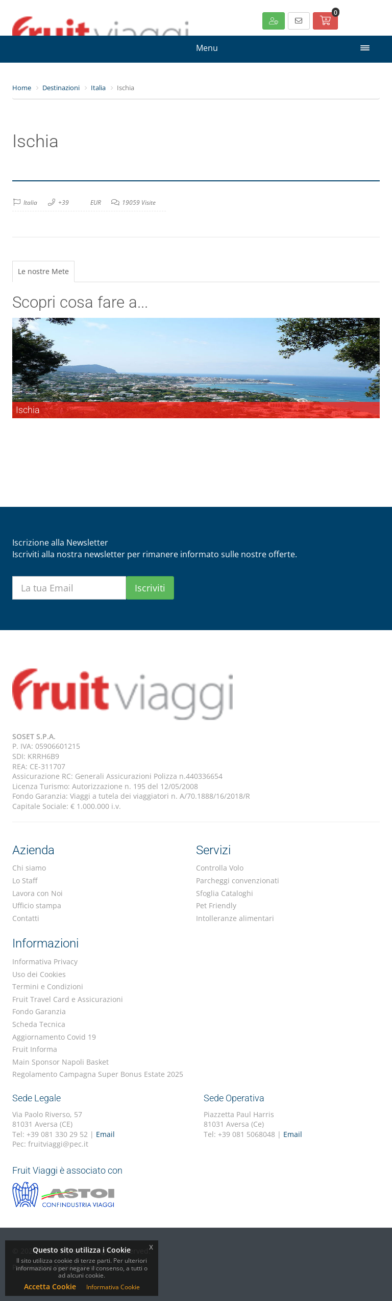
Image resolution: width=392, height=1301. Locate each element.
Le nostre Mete (43, 271)
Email (105, 1134)
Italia (98, 87)
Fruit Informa (34, 1049)
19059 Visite (139, 202)
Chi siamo (29, 868)
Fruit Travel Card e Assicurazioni (67, 999)
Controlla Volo (219, 868)
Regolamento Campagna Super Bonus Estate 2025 (97, 1074)
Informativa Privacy (45, 961)
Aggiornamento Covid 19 (54, 1037)
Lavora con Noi (37, 893)
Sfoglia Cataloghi (224, 893)
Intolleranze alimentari (235, 918)
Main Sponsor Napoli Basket (60, 1062)
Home (21, 87)
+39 (63, 202)
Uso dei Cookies (39, 974)
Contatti (25, 918)
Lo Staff (24, 880)
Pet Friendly (216, 905)
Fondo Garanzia (39, 1011)
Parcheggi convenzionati (237, 880)
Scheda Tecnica (38, 1024)
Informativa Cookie (113, 1287)
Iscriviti (150, 588)
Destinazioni (61, 87)
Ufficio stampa (36, 905)
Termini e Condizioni (47, 986)
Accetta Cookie (50, 1286)
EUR (95, 202)
